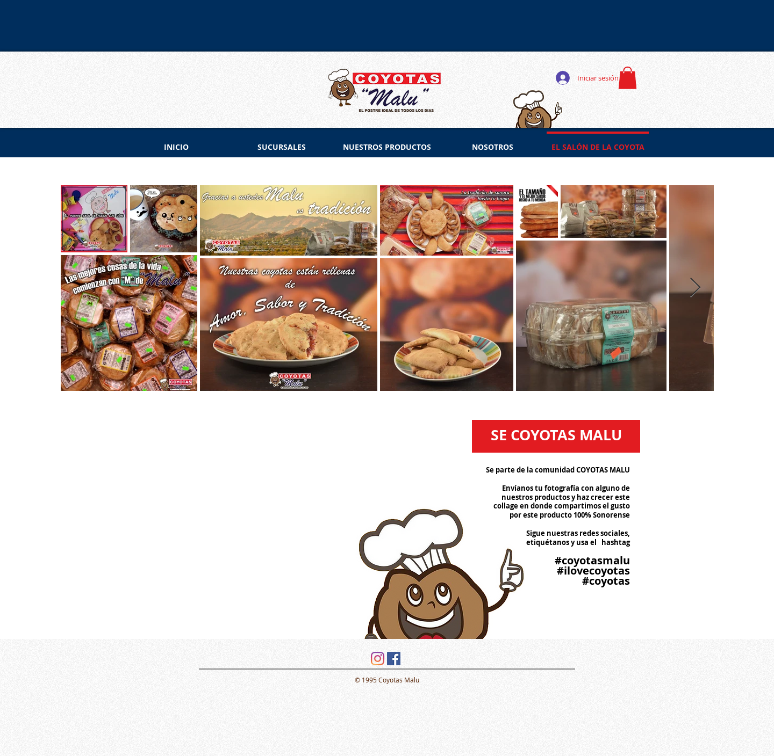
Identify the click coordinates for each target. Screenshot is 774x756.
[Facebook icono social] (393, 658)
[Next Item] (695, 288)
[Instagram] (377, 658)
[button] (627, 78)
